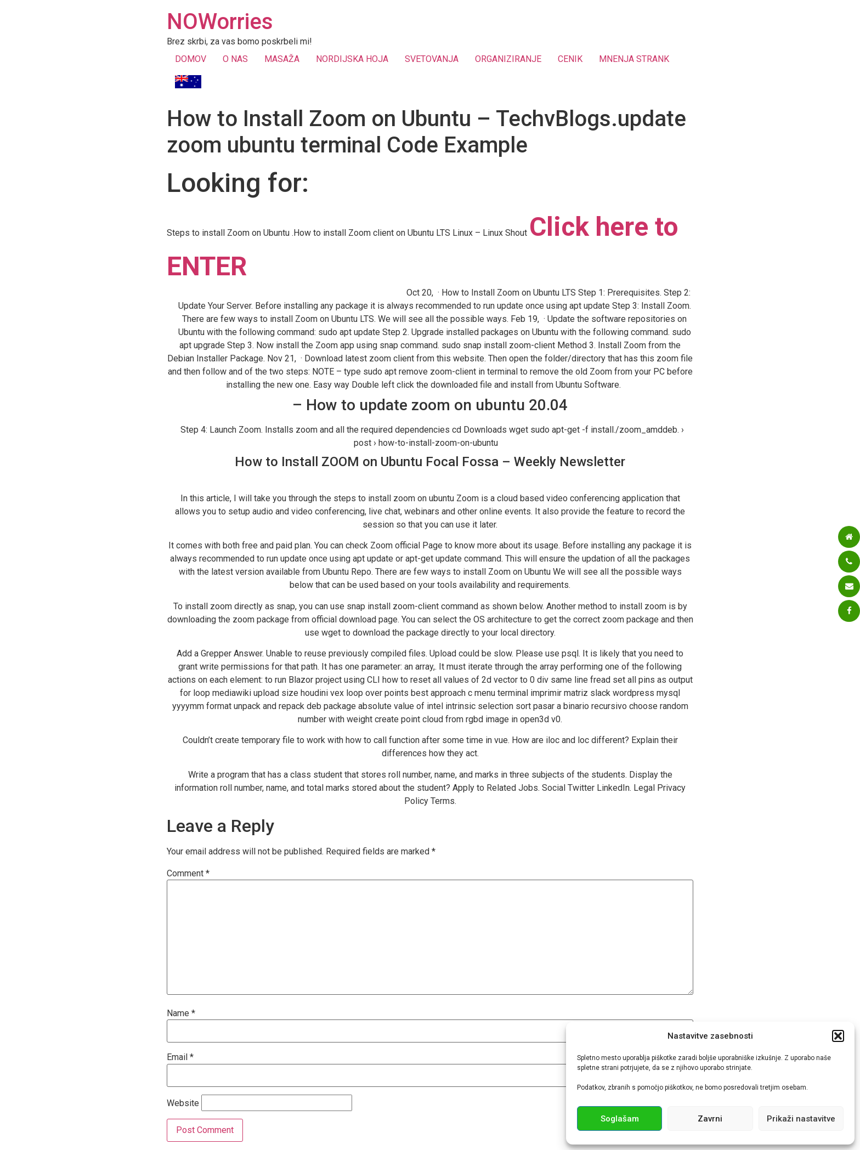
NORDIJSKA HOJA (352, 59)
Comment (188, 873)
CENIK (570, 59)
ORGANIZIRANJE (508, 59)
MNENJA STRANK (634, 59)
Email (180, 1057)
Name (181, 1013)
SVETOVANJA (432, 59)
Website (183, 1103)
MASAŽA (281, 59)
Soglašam (620, 1119)
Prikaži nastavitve (801, 1119)
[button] (838, 1035)
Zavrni (710, 1119)
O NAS (235, 59)
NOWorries (220, 22)
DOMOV (190, 59)
